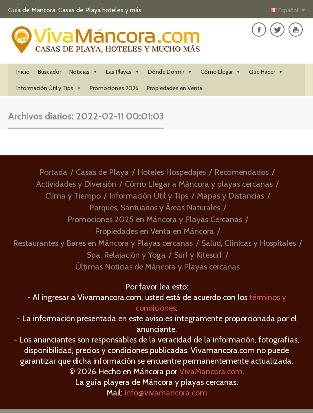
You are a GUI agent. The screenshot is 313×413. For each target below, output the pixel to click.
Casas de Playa (102, 172)
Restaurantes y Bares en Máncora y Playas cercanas (103, 243)
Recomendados (241, 172)
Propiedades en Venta (174, 88)
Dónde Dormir (170, 72)
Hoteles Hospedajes (171, 172)
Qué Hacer (266, 72)
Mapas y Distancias (230, 196)
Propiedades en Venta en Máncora (154, 231)
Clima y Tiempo (73, 196)
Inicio (23, 71)
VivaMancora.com (210, 371)
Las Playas (123, 72)
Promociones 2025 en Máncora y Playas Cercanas (154, 219)
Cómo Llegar (221, 72)
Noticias (83, 72)
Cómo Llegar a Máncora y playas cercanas (199, 184)
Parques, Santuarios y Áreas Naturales (154, 207)
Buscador (49, 71)
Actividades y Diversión (76, 184)
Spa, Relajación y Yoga (126, 255)
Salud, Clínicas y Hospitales (248, 243)
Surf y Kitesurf (198, 255)
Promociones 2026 (114, 88)
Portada (53, 172)
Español (285, 10)
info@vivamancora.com (166, 393)
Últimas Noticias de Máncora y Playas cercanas (157, 267)
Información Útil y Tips (49, 88)
